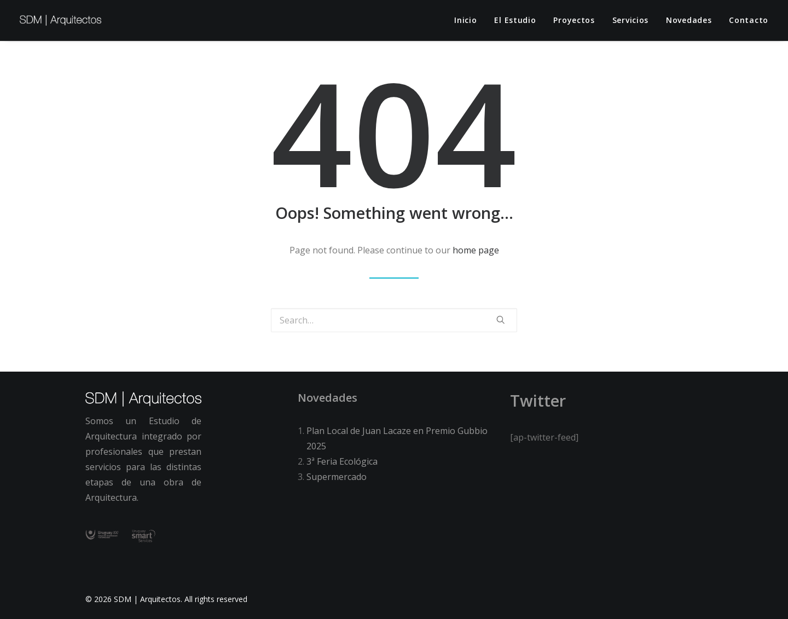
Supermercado (336, 477)
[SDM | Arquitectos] (60, 20)
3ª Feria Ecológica (342, 461)
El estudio (515, 20)
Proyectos (573, 20)
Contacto (748, 20)
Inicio (465, 20)
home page (476, 250)
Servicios (630, 20)
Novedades (688, 20)
